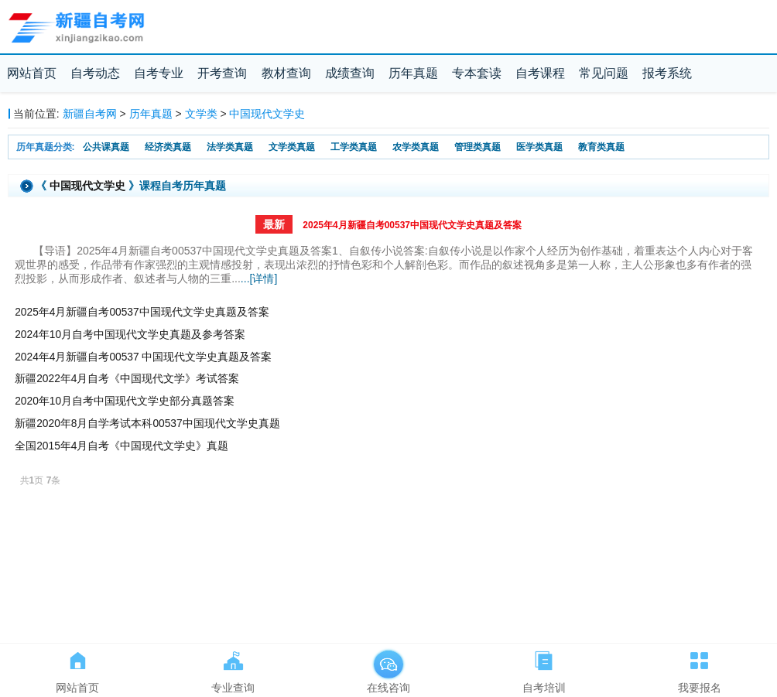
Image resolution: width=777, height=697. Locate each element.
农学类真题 (415, 147)
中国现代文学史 (267, 114)
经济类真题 (168, 147)
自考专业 (158, 73)
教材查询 (286, 73)
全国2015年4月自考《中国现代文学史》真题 (121, 446)
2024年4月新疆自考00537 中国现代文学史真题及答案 (143, 357)
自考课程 (540, 73)
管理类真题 (477, 147)
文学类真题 (292, 147)
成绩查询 (350, 73)
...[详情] (259, 278)
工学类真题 (353, 147)
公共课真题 (106, 147)
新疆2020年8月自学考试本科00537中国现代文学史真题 (147, 423)
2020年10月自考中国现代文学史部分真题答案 (124, 401)
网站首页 (31, 73)
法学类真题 (230, 147)
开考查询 (222, 73)
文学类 (201, 114)
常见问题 (603, 73)
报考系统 (667, 73)
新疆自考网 (90, 114)
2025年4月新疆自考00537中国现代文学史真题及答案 (412, 225)
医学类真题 (539, 147)
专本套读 (476, 73)
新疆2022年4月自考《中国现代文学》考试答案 (127, 378)
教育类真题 (601, 147)
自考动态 (95, 73)
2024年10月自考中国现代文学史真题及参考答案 (130, 334)
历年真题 (413, 73)
